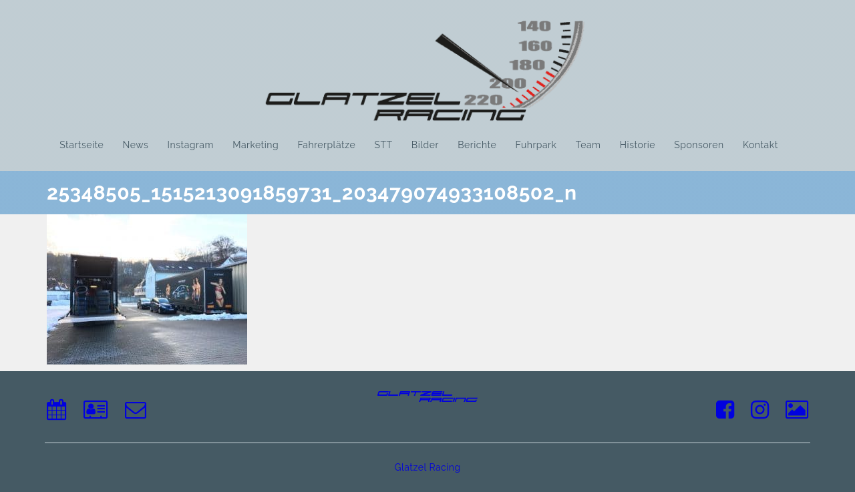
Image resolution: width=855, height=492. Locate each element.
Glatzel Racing (427, 467)
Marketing (255, 145)
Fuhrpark (536, 145)
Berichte (477, 145)
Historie (637, 145)
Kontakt (760, 145)
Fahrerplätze (327, 145)
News (136, 145)
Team (588, 145)
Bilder (425, 145)
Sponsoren (698, 145)
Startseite (81, 145)
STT (383, 145)
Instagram (191, 145)
